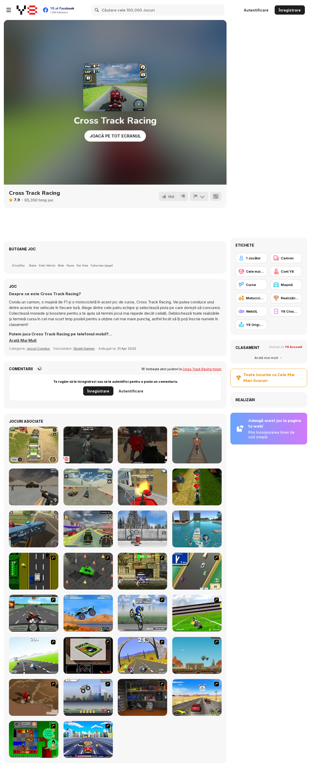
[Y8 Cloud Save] (286, 311)
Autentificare (256, 10)
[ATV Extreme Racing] (88, 487)
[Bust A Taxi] (33, 571)
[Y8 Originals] (251, 325)
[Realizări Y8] (286, 298)
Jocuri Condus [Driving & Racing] (38, 348)
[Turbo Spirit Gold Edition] (142, 655)
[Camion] (286, 258)
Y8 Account (293, 347)
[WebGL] (251, 311)
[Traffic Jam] (33, 739)
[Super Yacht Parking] (197, 529)
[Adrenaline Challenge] (33, 697)
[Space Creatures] (88, 445)
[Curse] (251, 285)
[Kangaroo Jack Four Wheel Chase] (197, 655)
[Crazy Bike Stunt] (197, 445)
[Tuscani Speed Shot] (197, 697)
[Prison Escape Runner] (197, 487)
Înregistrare (290, 10)
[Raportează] (199, 196)
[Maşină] (286, 285)
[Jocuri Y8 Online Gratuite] (26, 10)
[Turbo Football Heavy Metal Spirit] (197, 613)
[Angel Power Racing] (88, 739)
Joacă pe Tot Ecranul (115, 136)
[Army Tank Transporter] (33, 445)
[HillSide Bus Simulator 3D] (33, 529)
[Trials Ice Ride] (142, 529)
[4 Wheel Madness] (88, 613)
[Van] (197, 571)
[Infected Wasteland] (142, 445)
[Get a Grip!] (142, 613)
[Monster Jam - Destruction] (88, 697)
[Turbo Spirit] (33, 655)
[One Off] (142, 697)
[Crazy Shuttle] (142, 571)
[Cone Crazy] (88, 571)
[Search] (97, 10)
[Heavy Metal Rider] (33, 613)
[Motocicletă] (251, 298)
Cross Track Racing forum (202, 369)
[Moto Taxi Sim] (88, 529)
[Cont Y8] (286, 271)
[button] (23, 340)
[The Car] (88, 655)
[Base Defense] (33, 487)
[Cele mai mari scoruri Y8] (251, 271)
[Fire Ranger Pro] (142, 487)
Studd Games (84, 348)
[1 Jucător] (251, 258)
